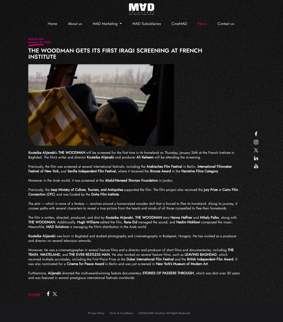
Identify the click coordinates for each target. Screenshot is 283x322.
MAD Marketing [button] (106, 24)
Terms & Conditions (121, 313)
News (202, 24)
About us (75, 24)
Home (52, 24)
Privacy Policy (96, 313)
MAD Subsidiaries (146, 24)
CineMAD (179, 24)
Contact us (226, 24)
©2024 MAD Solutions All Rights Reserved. (164, 313)
